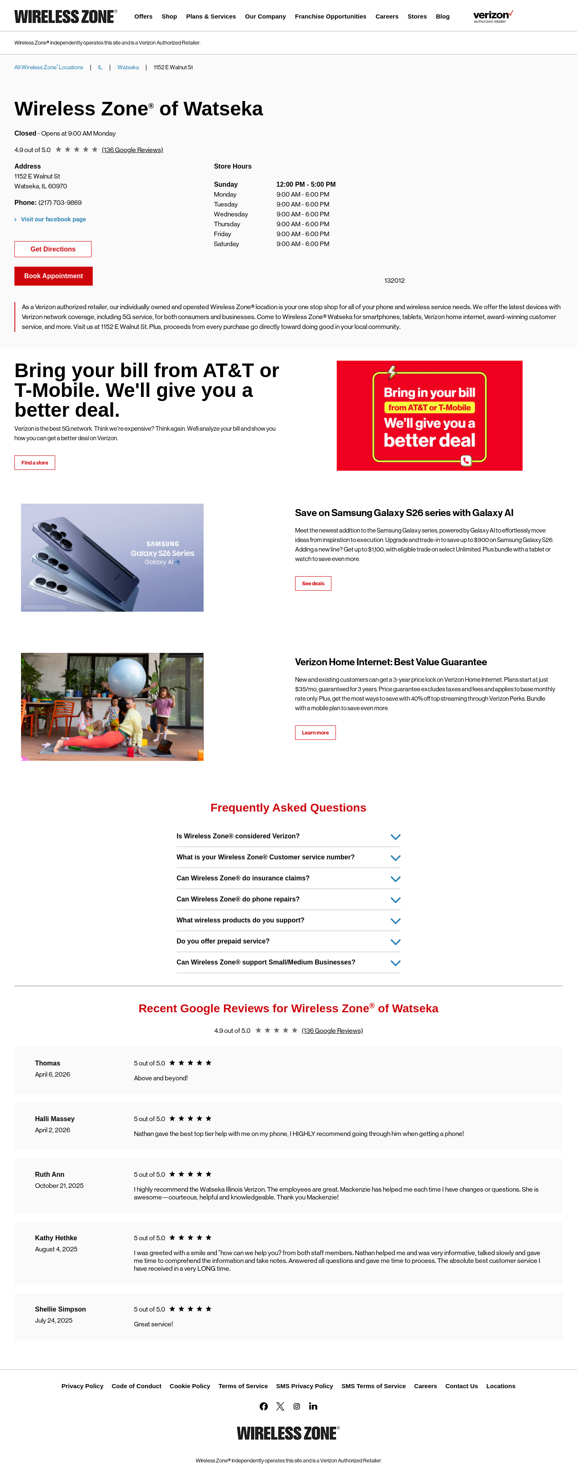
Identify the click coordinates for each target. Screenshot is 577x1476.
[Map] (453, 209)
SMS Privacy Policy (304, 1385)
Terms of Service (243, 1385)
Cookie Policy (190, 1385)
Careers (425, 1385)
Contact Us (462, 1385)
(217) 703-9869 (60, 202)
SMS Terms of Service (373, 1385)
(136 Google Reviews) (132, 150)
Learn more (315, 733)
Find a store (34, 463)
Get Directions (60, 248)
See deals (313, 583)
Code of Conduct (137, 1385)
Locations (501, 1385)
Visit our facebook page (53, 219)
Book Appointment (53, 275)
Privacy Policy (82, 1385)
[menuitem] (143, 17)
